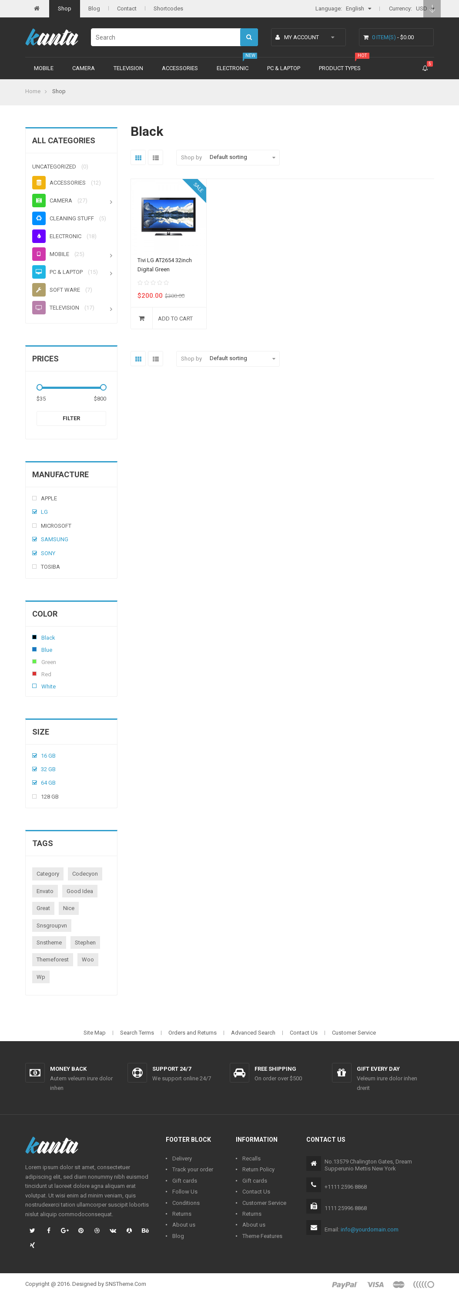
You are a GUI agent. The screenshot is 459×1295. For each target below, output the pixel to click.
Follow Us (185, 1191)
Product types (340, 68)
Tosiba (50, 566)
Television (128, 68)
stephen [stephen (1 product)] (85, 942)
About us (183, 1224)
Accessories (180, 68)
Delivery (182, 1158)
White (34, 686)
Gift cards (184, 1180)
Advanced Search (253, 1032)
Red (34, 673)
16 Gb (48, 755)
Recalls (251, 1158)
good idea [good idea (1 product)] (80, 891)
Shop (64, 8)
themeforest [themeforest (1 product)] (53, 959)
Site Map (95, 1032)
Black (34, 637)
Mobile (44, 68)
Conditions (186, 1203)
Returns (181, 1214)
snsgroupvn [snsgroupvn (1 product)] (52, 925)
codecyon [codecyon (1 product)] (85, 873)
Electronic (232, 68)
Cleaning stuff (63, 218)
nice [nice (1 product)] (68, 908)
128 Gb (50, 796)
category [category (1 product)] (48, 873)
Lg (44, 512)
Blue (34, 649)
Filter (71, 418)
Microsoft (56, 526)
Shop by (191, 157)
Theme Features (262, 1236)
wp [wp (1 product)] (41, 977)
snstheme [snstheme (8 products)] (49, 942)
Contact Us (304, 1032)
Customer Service (354, 1032)
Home (32, 91)
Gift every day (378, 1069)
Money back (68, 1069)
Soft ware (56, 290)
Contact (127, 8)
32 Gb (48, 769)
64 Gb (48, 782)
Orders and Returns (192, 1032)
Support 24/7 (171, 1069)
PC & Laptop (283, 68)
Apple (49, 498)
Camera (83, 68)
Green (34, 661)
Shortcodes (168, 8)
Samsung (54, 539)
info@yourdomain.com (370, 1229)
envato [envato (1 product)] (45, 891)
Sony (48, 553)
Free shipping (275, 1069)
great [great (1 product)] (43, 908)
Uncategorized (54, 166)
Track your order (192, 1169)
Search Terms (137, 1032)
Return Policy (258, 1169)
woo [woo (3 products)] (88, 959)
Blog (94, 8)
